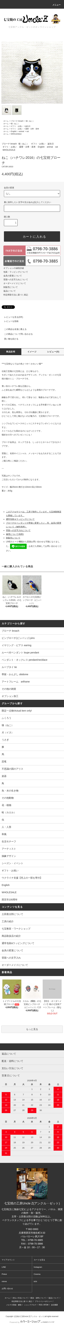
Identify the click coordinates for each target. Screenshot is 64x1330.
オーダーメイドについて (14, 283)
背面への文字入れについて (15, 279)
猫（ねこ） (30, 121)
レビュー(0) (53, 351)
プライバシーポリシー (43, 1301)
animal (21, 131)
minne (4, 1281)
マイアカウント (8, 1260)
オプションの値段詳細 (13, 268)
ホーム (6, 121)
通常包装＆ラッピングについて (20, 519)
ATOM (46, 1305)
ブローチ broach (17, 121)
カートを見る (39, 1260)
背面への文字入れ (11, 957)
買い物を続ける (9, 339)
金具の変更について (12, 276)
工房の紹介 (8, 921)
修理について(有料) (15, 534)
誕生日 (27, 126)
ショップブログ (30, 1305)
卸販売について (10, 287)
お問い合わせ (7, 1288)
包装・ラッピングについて (15, 272)
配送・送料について (38, 1298)
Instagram (38, 1267)
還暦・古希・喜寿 (32, 129)
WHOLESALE (16, 134)
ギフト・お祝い (17, 126)
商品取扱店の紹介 (11, 936)
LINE (4, 1267)
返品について (9, 291)
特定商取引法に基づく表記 (15, 295)
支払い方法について (20, 1298)
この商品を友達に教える (13, 329)
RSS (40, 1305)
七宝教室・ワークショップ (16, 928)
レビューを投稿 (9, 321)
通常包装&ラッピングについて (18, 943)
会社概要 (54, 1305)
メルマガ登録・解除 (14, 1305)
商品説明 (10, 351)
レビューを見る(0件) (11, 317)
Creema (37, 1274)
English (14, 131)
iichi (35, 1281)
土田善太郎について (12, 914)
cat (27, 131)
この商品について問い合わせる (16, 334)
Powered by (32, 1322)
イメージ (32, 351)
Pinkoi (4, 1274)
